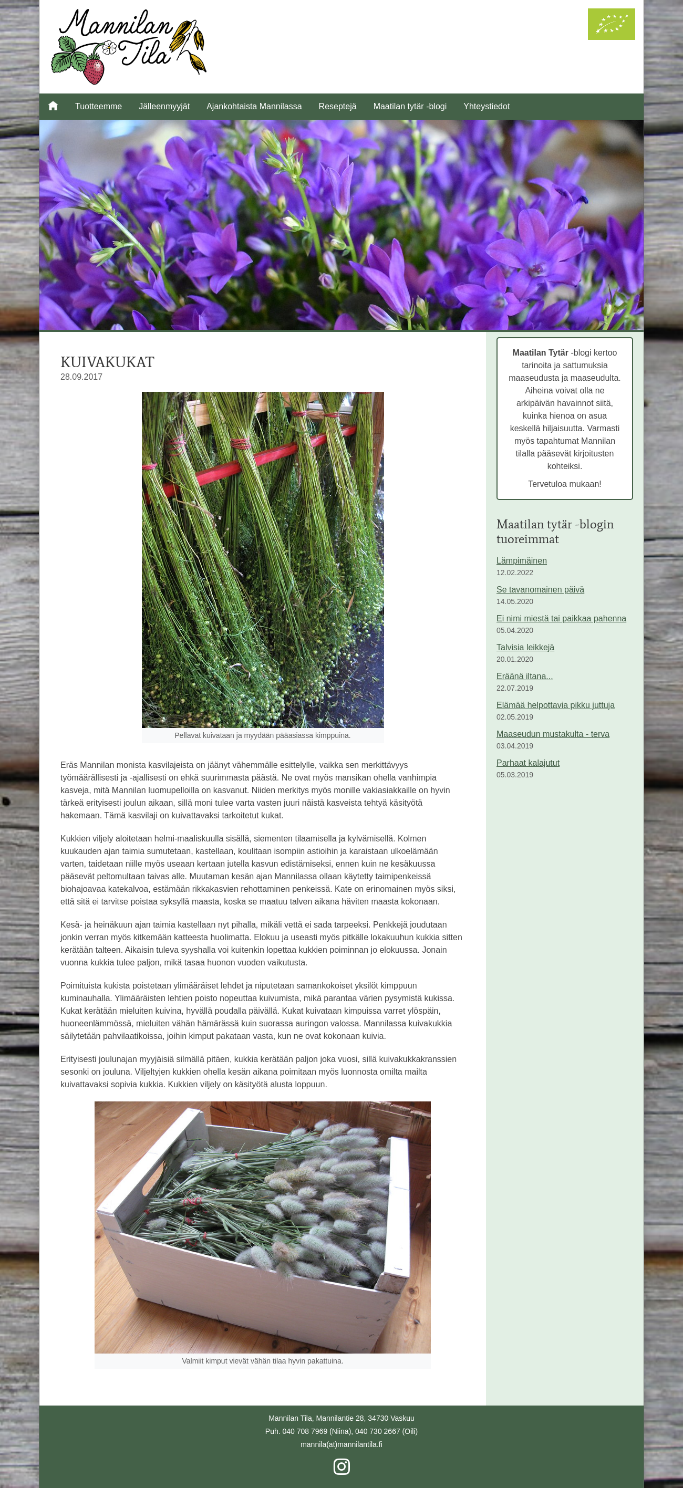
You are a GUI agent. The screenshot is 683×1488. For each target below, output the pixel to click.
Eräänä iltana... (524, 676)
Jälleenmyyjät (164, 106)
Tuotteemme (98, 106)
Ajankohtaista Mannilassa (254, 106)
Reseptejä (338, 106)
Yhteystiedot (486, 106)
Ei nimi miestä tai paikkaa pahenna (561, 618)
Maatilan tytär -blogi (410, 106)
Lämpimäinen (521, 560)
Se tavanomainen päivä (540, 589)
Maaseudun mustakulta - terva (552, 734)
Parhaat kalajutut (528, 762)
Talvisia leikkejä (525, 647)
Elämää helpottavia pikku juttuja (555, 705)
